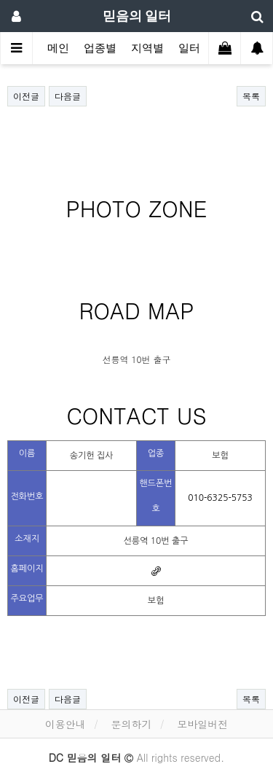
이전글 (26, 96)
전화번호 (26, 496)
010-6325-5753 (220, 498)
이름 (27, 453)
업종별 (100, 48)
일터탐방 (200, 48)
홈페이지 (26, 568)
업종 (156, 453)
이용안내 (65, 724)
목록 (251, 96)
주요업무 (26, 598)
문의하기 (131, 724)
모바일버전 (202, 724)
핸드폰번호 (155, 496)
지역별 (147, 48)
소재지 (27, 538)
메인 (58, 48)
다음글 (68, 96)
